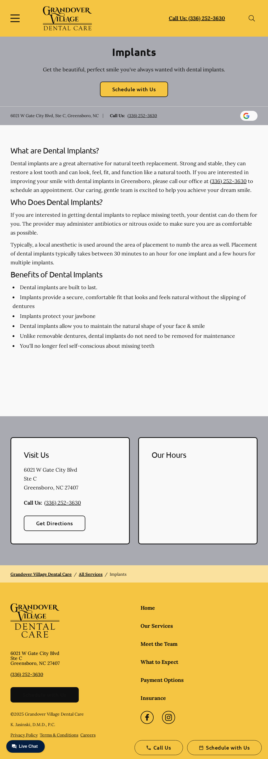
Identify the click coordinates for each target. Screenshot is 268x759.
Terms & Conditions (59, 735)
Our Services (157, 626)
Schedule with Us (134, 89)
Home (148, 607)
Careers (88, 735)
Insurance (153, 698)
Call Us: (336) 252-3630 (197, 18)
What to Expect (159, 662)
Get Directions (54, 523)
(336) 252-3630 (142, 115)
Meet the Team (159, 644)
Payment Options (162, 680)
